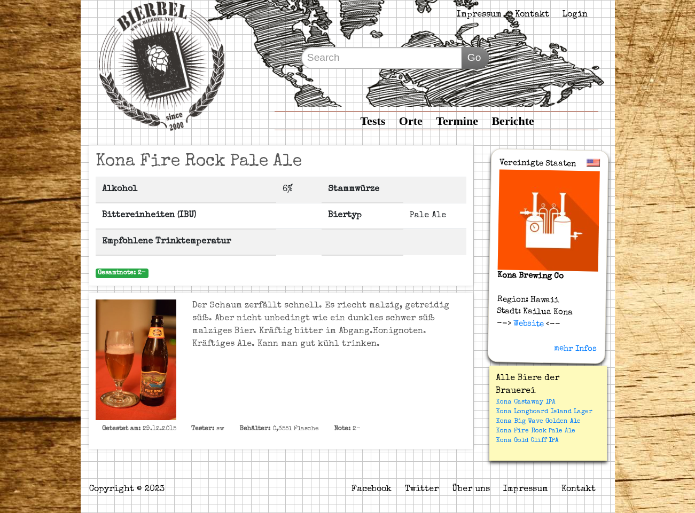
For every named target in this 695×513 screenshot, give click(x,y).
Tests (372, 121)
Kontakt (532, 15)
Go (474, 57)
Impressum (479, 15)
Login (575, 15)
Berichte (512, 121)
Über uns (471, 489)
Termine (457, 121)
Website (527, 323)
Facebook (372, 489)
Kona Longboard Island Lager (544, 412)
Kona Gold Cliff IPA (527, 441)
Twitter (422, 489)
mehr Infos (574, 348)
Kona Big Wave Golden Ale (538, 422)
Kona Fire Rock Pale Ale (535, 431)
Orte (411, 121)
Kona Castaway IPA (526, 402)
